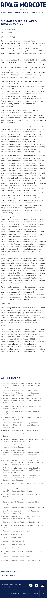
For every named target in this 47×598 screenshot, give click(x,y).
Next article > (8, 575)
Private (41, 12)
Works (11, 13)
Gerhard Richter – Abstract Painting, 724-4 (23, 560)
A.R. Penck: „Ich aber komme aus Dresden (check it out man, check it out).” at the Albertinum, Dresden (22, 470)
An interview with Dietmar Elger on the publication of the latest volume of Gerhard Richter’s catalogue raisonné (23, 462)
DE (21, 9)
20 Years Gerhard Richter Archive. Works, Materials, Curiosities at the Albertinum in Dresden (23, 385)
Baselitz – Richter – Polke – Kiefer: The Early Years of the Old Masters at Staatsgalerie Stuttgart (22, 478)
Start (3, 13)
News (25, 13)
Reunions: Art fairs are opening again (20, 430)
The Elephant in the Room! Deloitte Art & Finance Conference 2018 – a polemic (23, 502)
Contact (33, 13)
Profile (18, 13)
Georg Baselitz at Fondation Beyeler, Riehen (23, 522)
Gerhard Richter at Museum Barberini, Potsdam (23, 508)
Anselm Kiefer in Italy (13, 534)
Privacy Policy (39, 593)
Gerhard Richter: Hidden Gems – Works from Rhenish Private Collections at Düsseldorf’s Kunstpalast (23, 401)
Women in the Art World (13, 541)
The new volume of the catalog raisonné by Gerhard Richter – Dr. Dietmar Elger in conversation (22, 425)
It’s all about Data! (12, 538)
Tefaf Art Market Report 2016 (16, 557)
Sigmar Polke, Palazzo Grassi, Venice (19, 22)
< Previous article (10, 572)
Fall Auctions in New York (15, 544)
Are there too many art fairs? (16, 531)
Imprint (25, 593)
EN (26, 9)
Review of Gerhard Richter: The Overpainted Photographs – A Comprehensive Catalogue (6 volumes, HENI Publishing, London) (23, 393)
